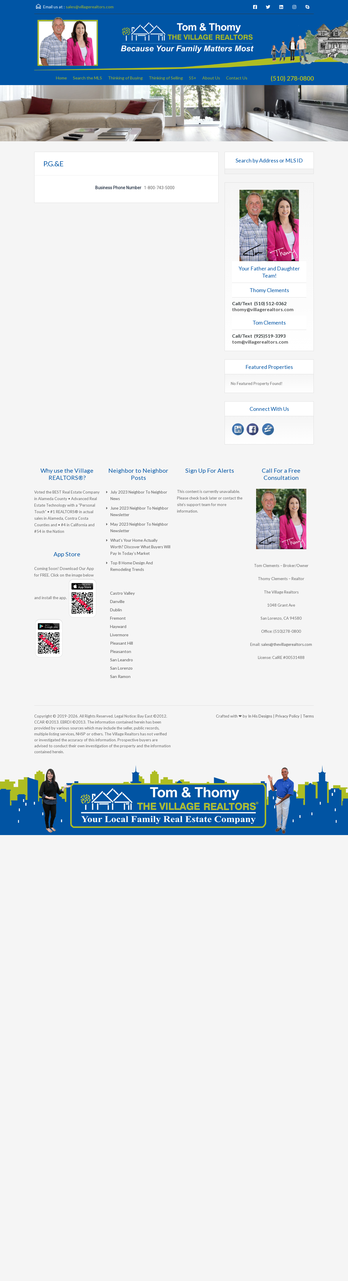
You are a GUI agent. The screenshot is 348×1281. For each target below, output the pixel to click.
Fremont (118, 618)
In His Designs (260, 716)
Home (61, 77)
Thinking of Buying (125, 77)
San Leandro (121, 659)
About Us (211, 77)
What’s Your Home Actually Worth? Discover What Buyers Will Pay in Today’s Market (140, 547)
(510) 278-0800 (292, 78)
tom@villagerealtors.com (260, 341)
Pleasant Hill (121, 643)
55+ (192, 77)
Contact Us (236, 77)
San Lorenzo (121, 668)
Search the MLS (87, 77)
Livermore (119, 634)
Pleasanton (120, 651)
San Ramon (120, 676)
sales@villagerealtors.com (90, 6)
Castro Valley (122, 593)
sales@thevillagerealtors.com (286, 644)
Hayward (118, 626)
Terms (308, 716)
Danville (117, 601)
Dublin (116, 609)
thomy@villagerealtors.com (263, 309)
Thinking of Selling (166, 77)
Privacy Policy (287, 716)
